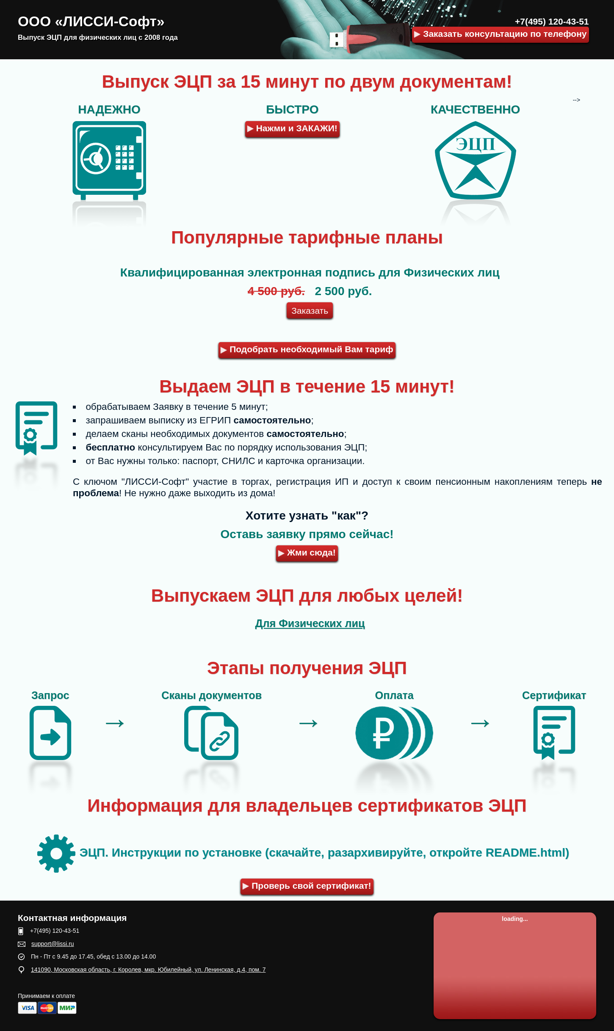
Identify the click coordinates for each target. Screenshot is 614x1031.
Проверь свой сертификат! (307, 885)
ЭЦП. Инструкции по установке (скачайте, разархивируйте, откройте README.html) (303, 852)
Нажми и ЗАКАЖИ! (292, 128)
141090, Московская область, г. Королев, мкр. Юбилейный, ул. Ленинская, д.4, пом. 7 (148, 969)
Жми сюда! (307, 552)
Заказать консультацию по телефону (500, 34)
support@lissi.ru (52, 943)
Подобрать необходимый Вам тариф (307, 349)
